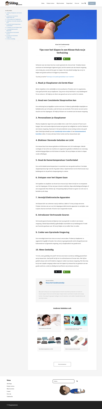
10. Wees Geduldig (10, 39)
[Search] (77, 381)
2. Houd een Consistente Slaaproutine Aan (12, 16)
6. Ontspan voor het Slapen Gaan (14, 27)
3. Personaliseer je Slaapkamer (13, 19)
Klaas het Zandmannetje (62, 44)
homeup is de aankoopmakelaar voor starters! (60, 77)
